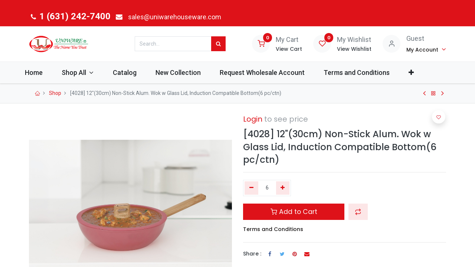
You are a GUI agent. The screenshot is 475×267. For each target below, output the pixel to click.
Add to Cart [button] (294, 211)
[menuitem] (47, 72)
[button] (425, 72)
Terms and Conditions (273, 229)
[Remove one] (251, 188)
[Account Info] (426, 49)
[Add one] (283, 188)
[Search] (218, 43)
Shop (55, 93)
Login (252, 119)
